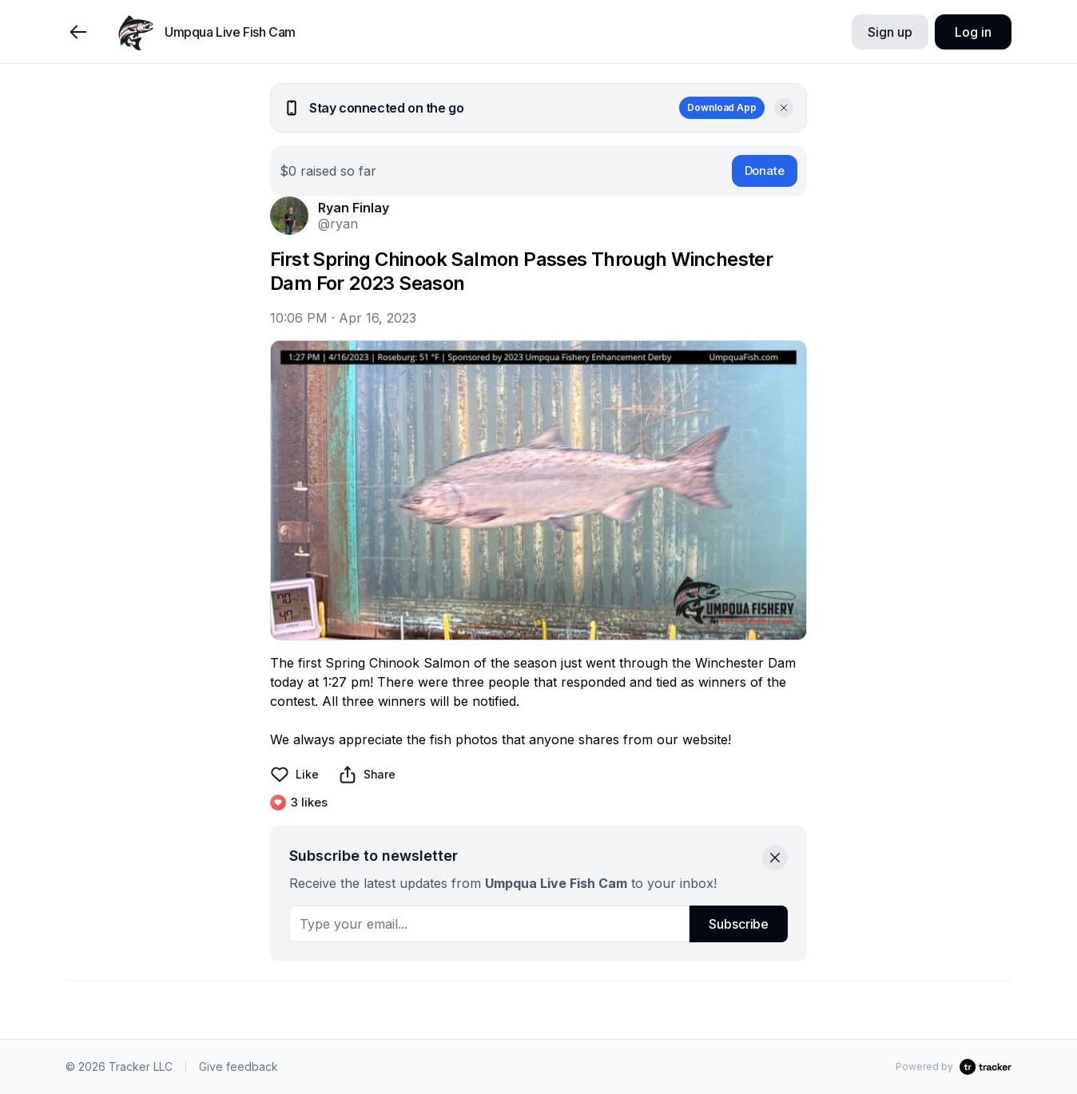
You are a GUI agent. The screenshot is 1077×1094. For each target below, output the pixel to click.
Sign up (890, 32)
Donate (765, 170)
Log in (973, 32)
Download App (722, 107)
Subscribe (739, 924)
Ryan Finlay (353, 208)
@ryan (338, 224)
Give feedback (238, 1066)
